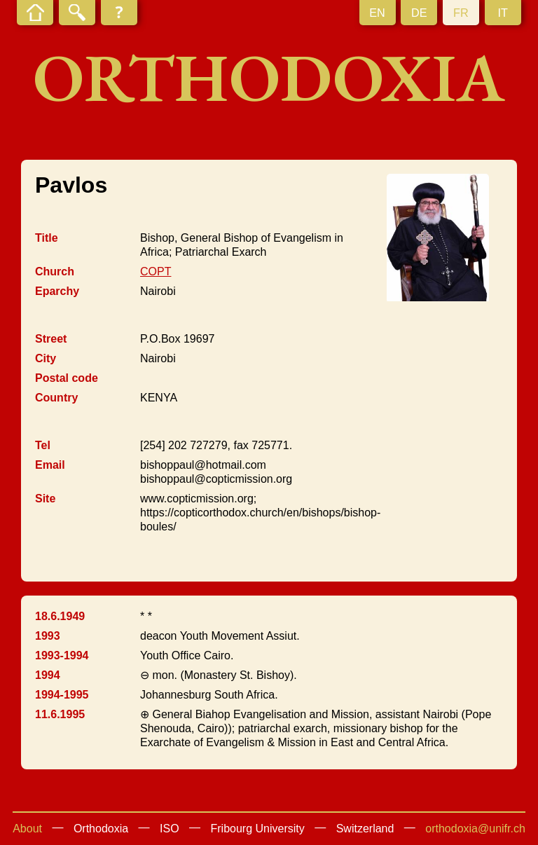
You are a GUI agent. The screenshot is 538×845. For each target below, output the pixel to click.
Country (56, 398)
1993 (47, 636)
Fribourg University (258, 828)
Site (45, 498)
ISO (169, 828)
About (27, 828)
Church (54, 271)
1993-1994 (62, 655)
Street (51, 339)
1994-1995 (62, 695)
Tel (42, 445)
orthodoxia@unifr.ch (475, 828)
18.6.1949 (60, 616)
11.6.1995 (60, 714)
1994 (47, 675)
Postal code (66, 378)
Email (50, 465)
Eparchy (57, 291)
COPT (155, 271)
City (45, 358)
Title (46, 238)
